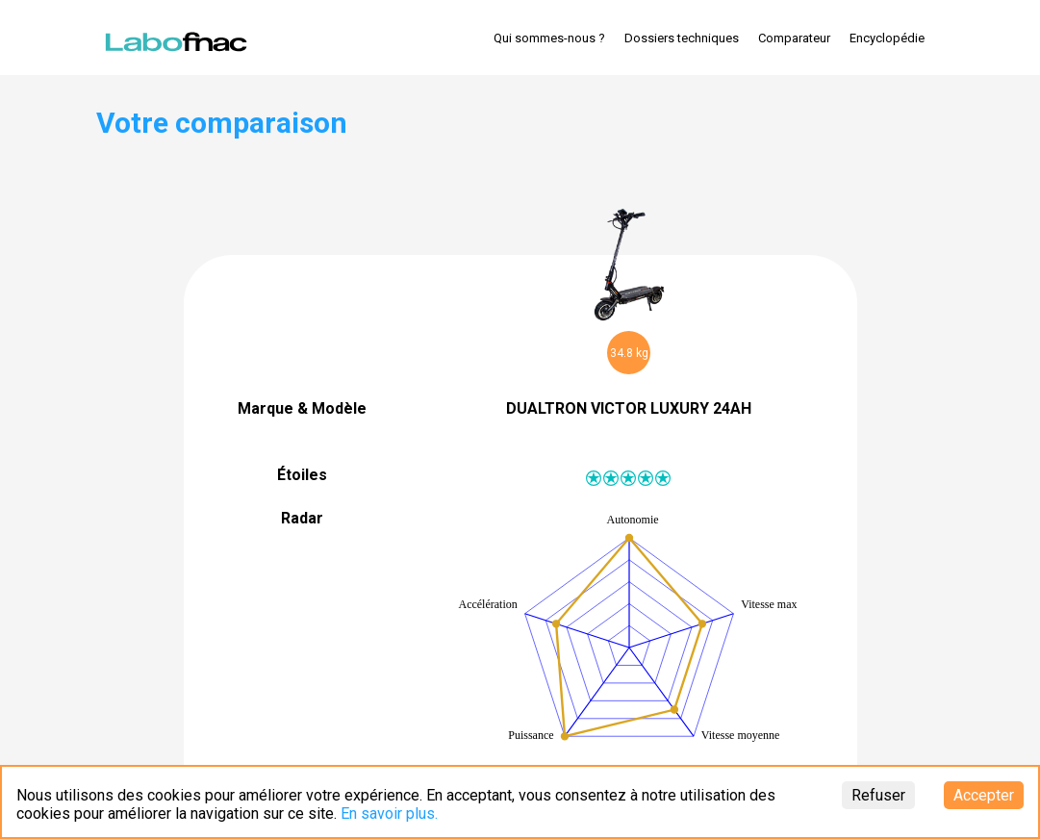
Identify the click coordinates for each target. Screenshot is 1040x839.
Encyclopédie (887, 38)
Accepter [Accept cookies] (983, 795)
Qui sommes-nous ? (549, 38)
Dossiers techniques (681, 38)
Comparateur (794, 38)
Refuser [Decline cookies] (878, 795)
